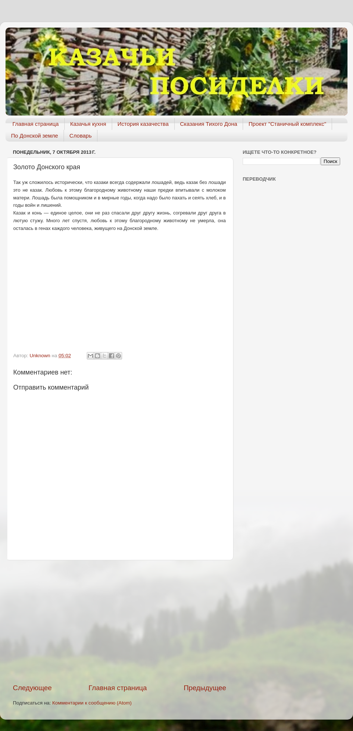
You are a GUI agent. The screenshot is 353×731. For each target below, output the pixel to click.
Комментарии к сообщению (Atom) (92, 703)
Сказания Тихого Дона (209, 124)
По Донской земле (34, 135)
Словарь (80, 135)
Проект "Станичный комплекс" (287, 124)
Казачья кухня (88, 124)
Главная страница (36, 124)
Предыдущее (204, 688)
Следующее (32, 688)
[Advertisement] (119, 621)
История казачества (143, 124)
